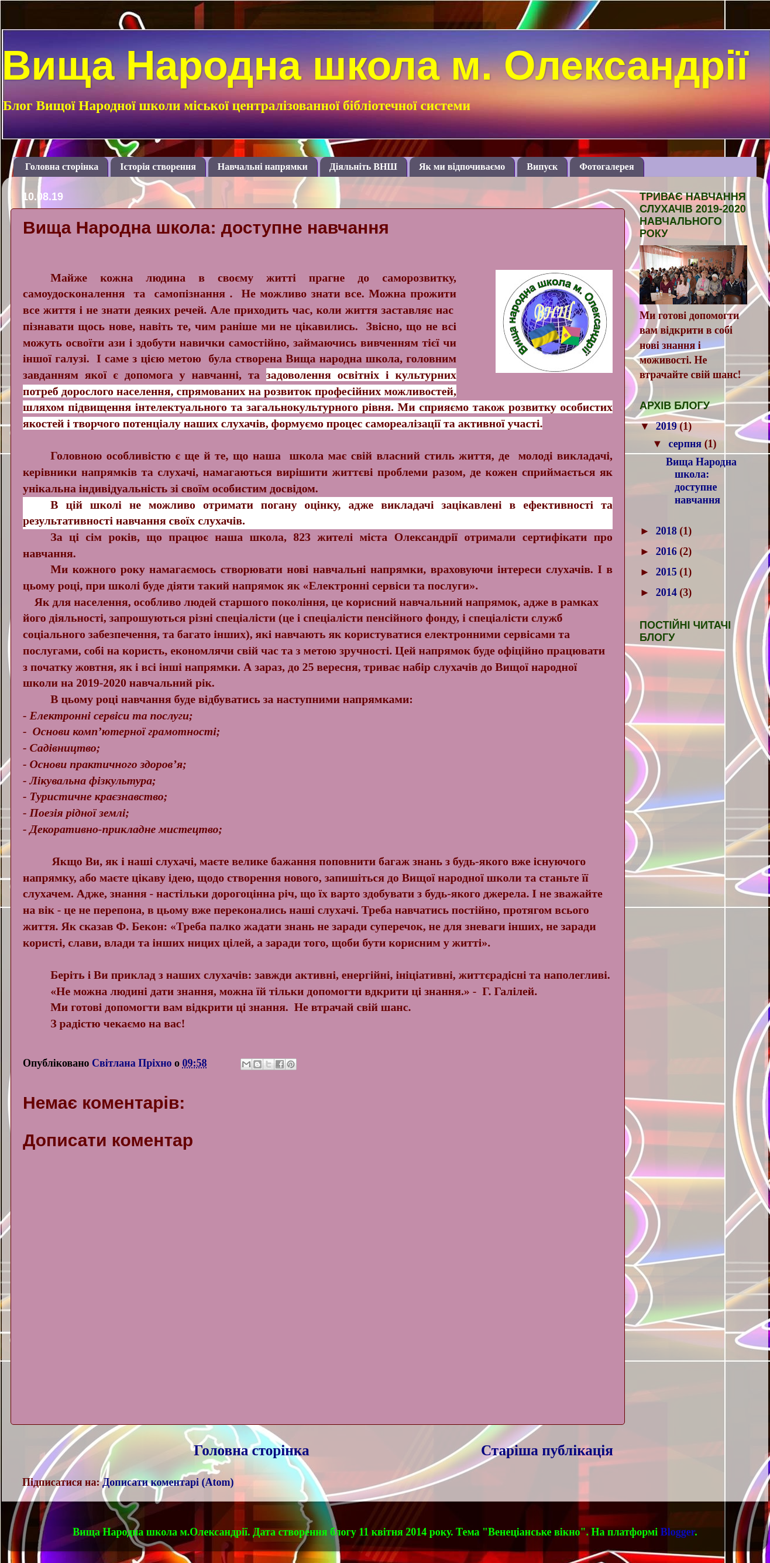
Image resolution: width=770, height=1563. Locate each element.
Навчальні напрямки (263, 167)
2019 (668, 426)
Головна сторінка (61, 167)
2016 (668, 551)
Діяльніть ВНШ (363, 167)
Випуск (542, 167)
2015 (668, 572)
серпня (686, 444)
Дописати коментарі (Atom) (168, 1482)
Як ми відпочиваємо (462, 167)
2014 (668, 592)
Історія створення (158, 167)
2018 (668, 531)
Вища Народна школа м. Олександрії (375, 65)
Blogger (678, 1532)
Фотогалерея (606, 167)
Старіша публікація (547, 1450)
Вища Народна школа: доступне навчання (701, 481)
